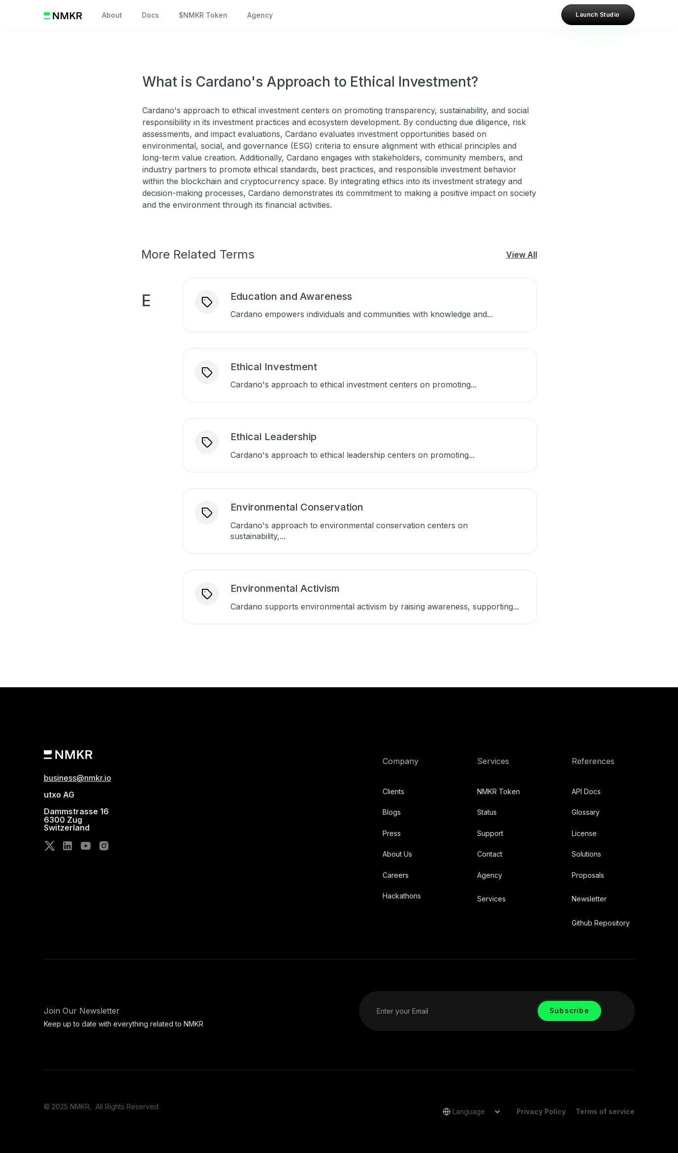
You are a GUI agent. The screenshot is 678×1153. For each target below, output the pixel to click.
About (112, 15)
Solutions (586, 854)
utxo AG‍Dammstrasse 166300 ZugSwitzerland (76, 811)
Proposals (588, 875)
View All (521, 254)
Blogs (392, 812)
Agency (260, 15)
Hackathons (402, 896)
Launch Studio (597, 14)
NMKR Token (498, 792)
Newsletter (589, 899)
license (584, 833)
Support (490, 833)
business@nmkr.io (77, 778)
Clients (393, 792)
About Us (397, 854)
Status (487, 812)
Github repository (601, 923)
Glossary (586, 812)
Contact (489, 854)
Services (491, 899)
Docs (150, 15)
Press (392, 833)
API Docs (586, 792)
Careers (396, 875)
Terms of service (605, 1111)
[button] (468, 1111)
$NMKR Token (203, 15)
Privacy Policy (541, 1111)
